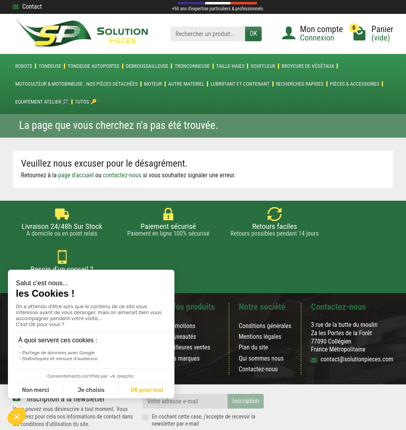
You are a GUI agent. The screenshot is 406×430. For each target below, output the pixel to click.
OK (253, 33)
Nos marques (183, 329)
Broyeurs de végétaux (308, 66)
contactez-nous (122, 175)
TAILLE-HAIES (230, 66)
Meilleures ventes (189, 318)
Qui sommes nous (261, 329)
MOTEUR (153, 83)
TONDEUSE (49, 66)
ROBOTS (23, 66)
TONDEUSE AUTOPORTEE (94, 66)
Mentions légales (260, 308)
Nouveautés (181, 308)
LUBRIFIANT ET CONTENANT (240, 83)
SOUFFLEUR (263, 66)
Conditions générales (265, 297)
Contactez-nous (258, 340)
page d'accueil (76, 175)
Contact (27, 6)
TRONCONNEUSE (192, 66)
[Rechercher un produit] (207, 34)
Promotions (181, 297)
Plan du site (253, 318)
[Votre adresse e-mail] (185, 372)
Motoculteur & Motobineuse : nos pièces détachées (76, 83)
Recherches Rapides (300, 83)
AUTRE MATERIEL (186, 83)
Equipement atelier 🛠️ (42, 101)
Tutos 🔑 (86, 101)
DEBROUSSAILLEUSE (147, 66)
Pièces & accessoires (354, 83)
